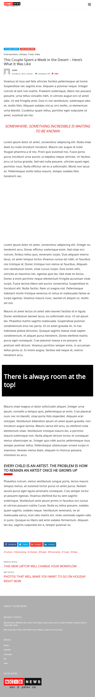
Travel (31, 54)
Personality (55, 552)
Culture (9, 552)
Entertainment (11, 54)
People (43, 552)
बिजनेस (6, 645)
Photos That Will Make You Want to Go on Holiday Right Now (45, 578)
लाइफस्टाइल (8, 654)
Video (37, 54)
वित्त (5, 659)
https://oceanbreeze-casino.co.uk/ (19, 536)
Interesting (20, 552)
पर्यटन (6, 663)
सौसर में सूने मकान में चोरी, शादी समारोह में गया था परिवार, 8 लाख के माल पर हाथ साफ (33, 630)
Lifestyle (23, 54)
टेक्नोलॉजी (7, 650)
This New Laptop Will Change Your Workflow (40, 566)
